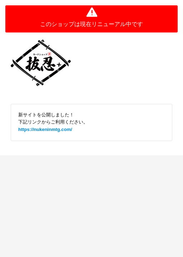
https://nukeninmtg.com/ (45, 129)
